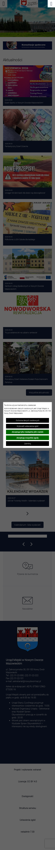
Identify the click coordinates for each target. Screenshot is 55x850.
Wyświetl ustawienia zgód (27, 426)
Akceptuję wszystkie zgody (27, 437)
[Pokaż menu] (51, 3)
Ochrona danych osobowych (27, 420)
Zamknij (27, 443)
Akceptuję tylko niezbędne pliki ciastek (27, 432)
